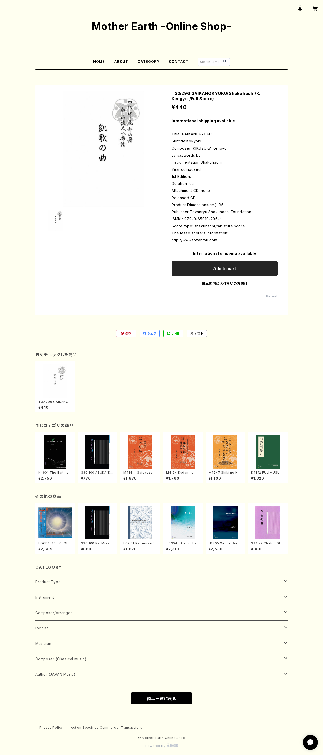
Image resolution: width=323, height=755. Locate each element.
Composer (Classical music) (61, 659)
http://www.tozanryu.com (194, 240)
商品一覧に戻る (161, 698)
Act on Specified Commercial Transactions (106, 727)
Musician (43, 643)
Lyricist (41, 628)
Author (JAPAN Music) (55, 674)
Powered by (161, 746)
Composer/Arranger (53, 613)
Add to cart (224, 268)
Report (272, 296)
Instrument (44, 597)
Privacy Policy (51, 727)
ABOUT (121, 61)
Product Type (48, 582)
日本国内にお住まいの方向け (224, 283)
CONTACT (179, 61)
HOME (99, 61)
